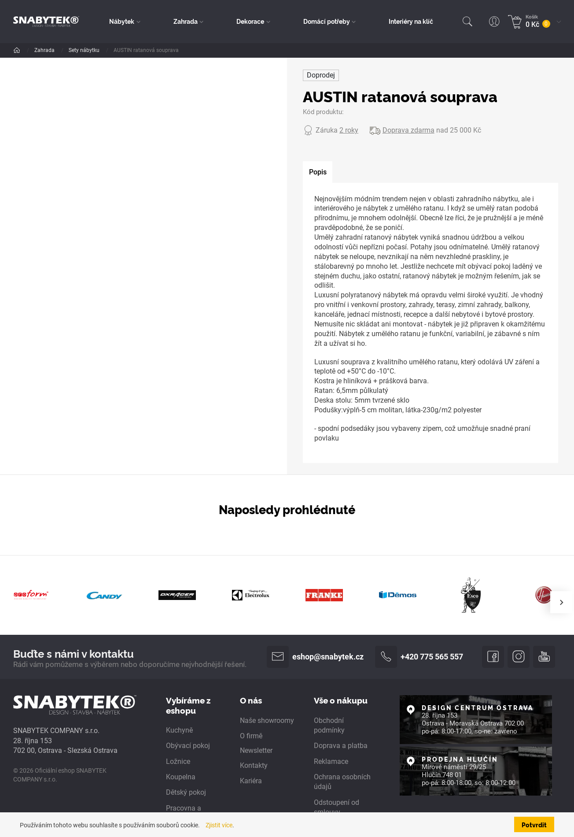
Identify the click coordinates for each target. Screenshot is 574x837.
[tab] (317, 172)
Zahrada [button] (185, 21)
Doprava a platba (341, 745)
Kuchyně (179, 730)
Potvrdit (534, 824)
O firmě (251, 736)
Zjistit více (219, 825)
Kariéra (251, 781)
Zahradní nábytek (90, 50)
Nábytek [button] (121, 21)
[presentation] (561, 602)
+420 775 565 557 (419, 657)
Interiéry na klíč (411, 21)
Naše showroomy (267, 720)
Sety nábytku (141, 50)
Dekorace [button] (250, 21)
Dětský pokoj (186, 792)
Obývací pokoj (188, 745)
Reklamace (331, 761)
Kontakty (254, 765)
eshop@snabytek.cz (315, 657)
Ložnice (178, 761)
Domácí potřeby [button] (326, 21)
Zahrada (45, 50)
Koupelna (180, 777)
